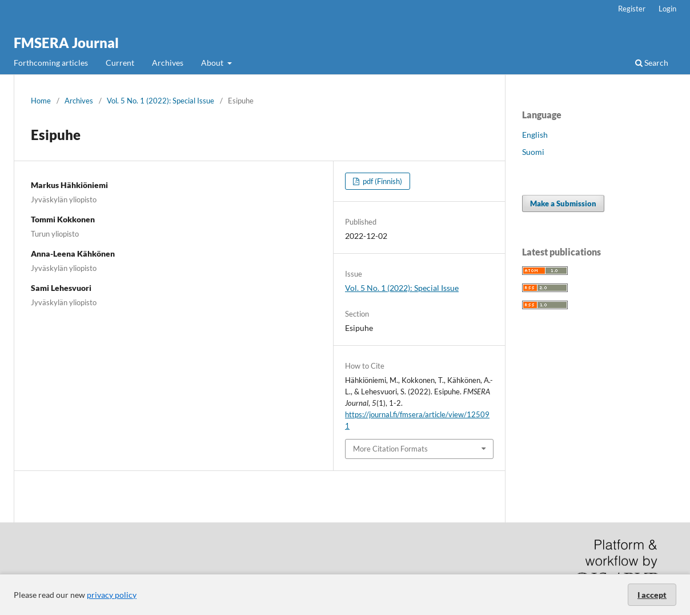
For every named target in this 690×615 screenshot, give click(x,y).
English (535, 134)
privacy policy (112, 595)
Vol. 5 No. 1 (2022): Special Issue (160, 100)
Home (41, 100)
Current (120, 62)
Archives (167, 62)
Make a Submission (563, 203)
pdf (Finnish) (381, 181)
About (213, 62)
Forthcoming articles (51, 62)
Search (651, 62)
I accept (652, 595)
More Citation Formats (390, 448)
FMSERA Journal (66, 42)
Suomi (533, 152)
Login (667, 8)
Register (631, 8)
